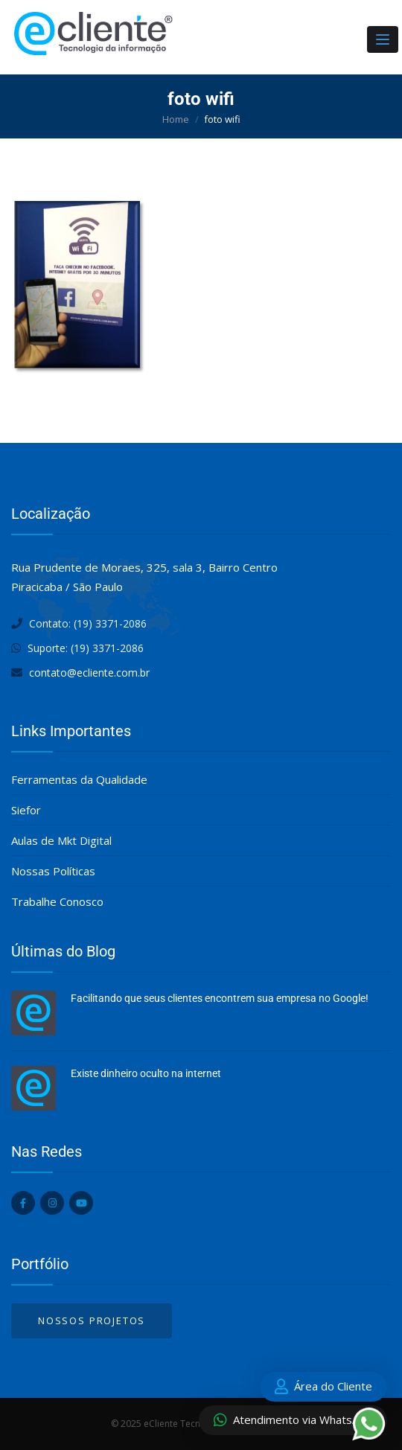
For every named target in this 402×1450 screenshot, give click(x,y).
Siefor (26, 809)
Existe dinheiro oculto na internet (146, 1073)
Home (175, 119)
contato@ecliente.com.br (89, 672)
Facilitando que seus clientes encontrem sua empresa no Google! (219, 998)
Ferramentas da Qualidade (79, 779)
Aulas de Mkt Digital (61, 840)
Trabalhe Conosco (57, 901)
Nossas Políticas (53, 870)
